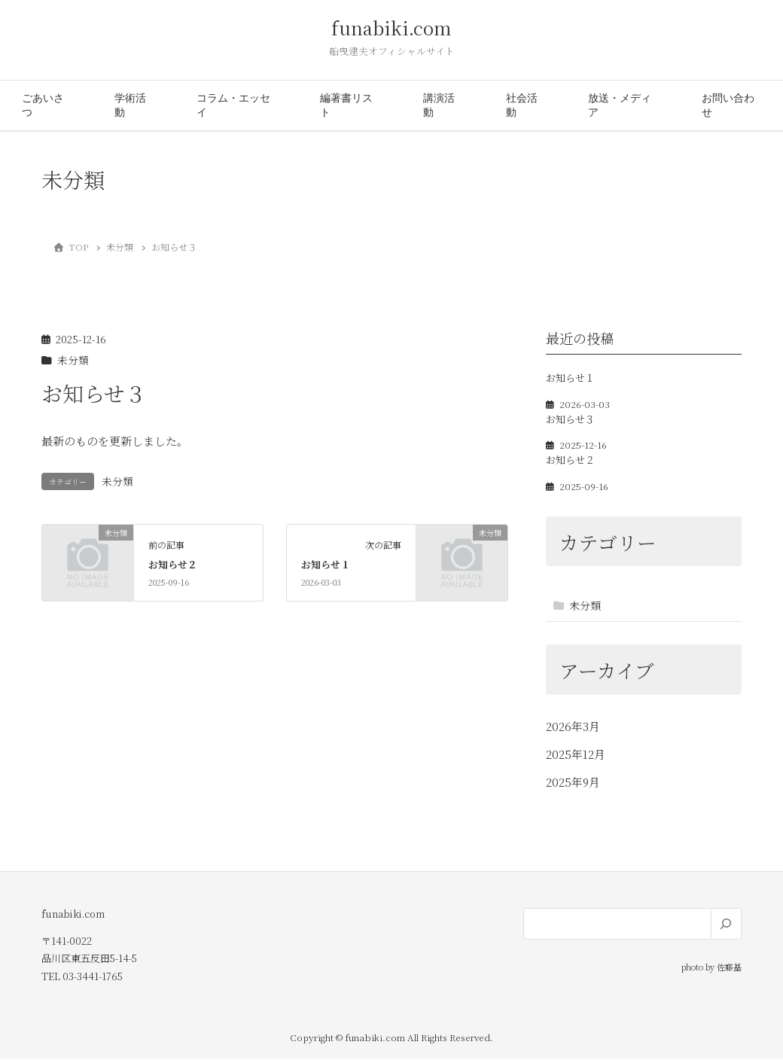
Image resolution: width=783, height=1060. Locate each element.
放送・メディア (619, 107)
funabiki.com (391, 29)
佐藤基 (729, 968)
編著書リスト (346, 107)
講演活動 (439, 107)
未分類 (73, 361)
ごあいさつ (43, 107)
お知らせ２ (172, 566)
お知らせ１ (325, 566)
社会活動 (522, 107)
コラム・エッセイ (233, 107)
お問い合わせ (728, 107)
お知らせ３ (570, 420)
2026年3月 (573, 728)
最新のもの (69, 442)
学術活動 (130, 107)
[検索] (726, 925)
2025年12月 (575, 755)
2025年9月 (573, 783)
